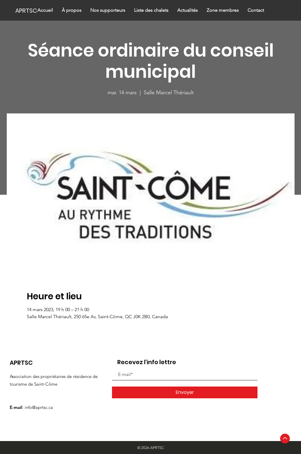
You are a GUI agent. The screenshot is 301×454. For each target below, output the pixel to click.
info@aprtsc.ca (39, 407)
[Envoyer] (184, 392)
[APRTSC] (35, 10)
